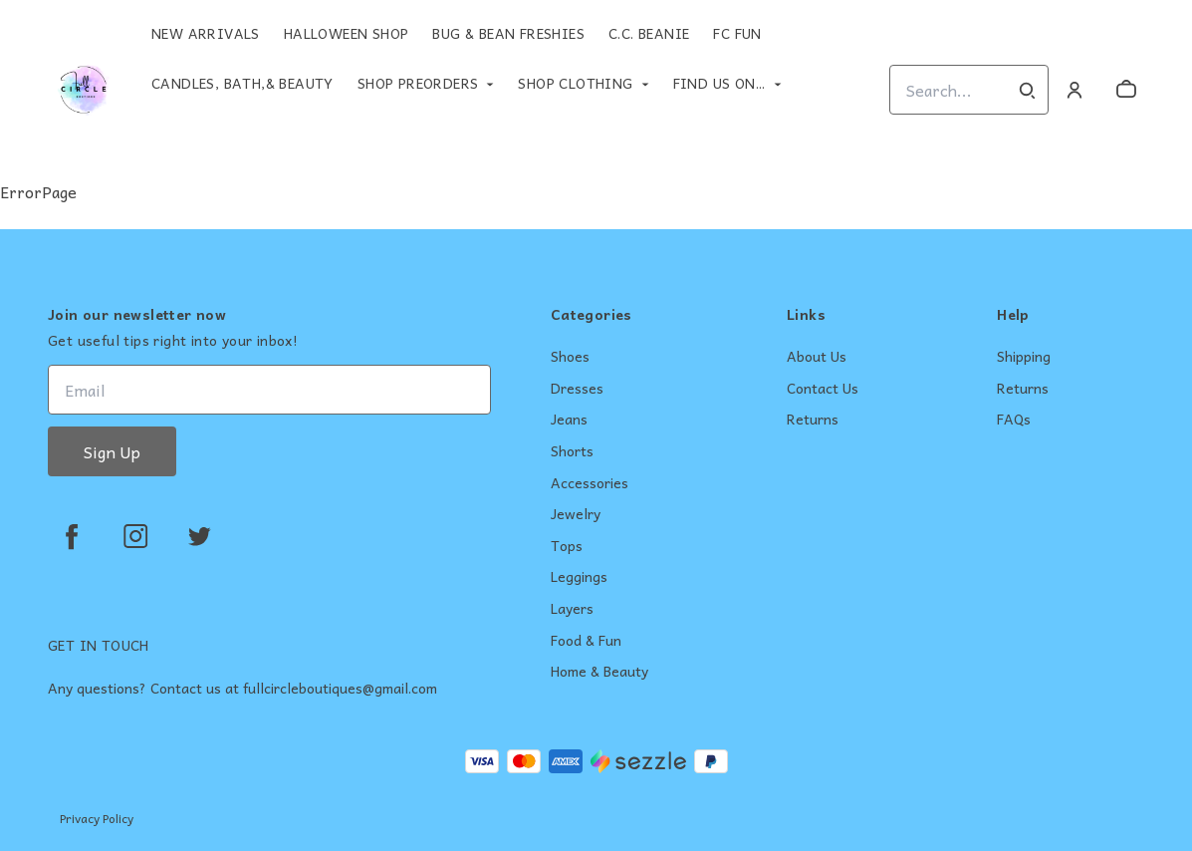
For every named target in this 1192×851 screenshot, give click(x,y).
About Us (816, 357)
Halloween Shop (346, 33)
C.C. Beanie (648, 33)
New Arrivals (205, 33)
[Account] (1074, 90)
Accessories (589, 483)
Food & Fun (586, 641)
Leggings (579, 577)
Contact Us (822, 389)
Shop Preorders (418, 83)
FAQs (1014, 419)
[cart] (1126, 90)
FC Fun (737, 33)
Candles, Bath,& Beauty (242, 83)
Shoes (570, 357)
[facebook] (72, 536)
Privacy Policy (96, 818)
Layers (572, 609)
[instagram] (135, 536)
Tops (567, 546)
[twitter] (199, 536)
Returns (812, 419)
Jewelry (575, 514)
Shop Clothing (575, 83)
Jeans (569, 419)
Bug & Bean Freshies (508, 33)
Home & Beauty (599, 672)
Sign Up (112, 451)
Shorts (572, 451)
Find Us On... (719, 83)
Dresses (577, 389)
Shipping (1024, 357)
